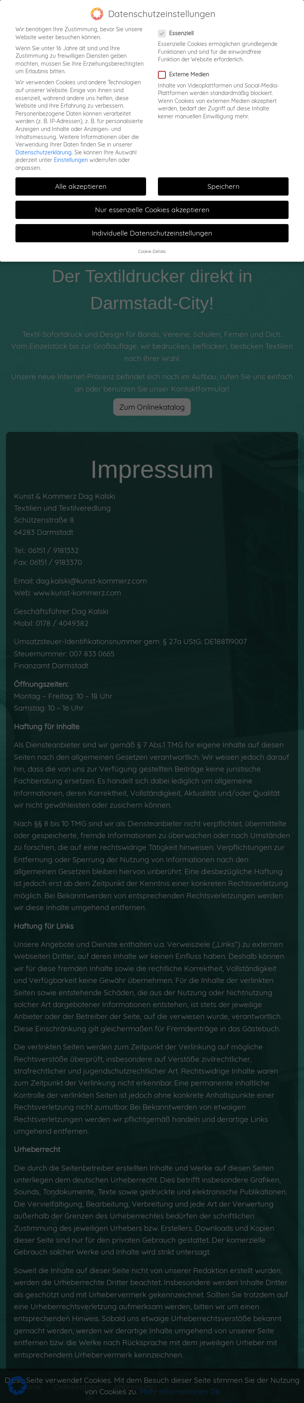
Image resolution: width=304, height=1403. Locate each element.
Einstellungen (71, 154)
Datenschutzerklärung (43, 146)
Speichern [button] (223, 180)
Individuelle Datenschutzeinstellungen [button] (152, 227)
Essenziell (178, 28)
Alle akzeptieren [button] (80, 180)
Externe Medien (186, 69)
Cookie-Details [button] (152, 246)
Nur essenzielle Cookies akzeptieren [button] (152, 204)
